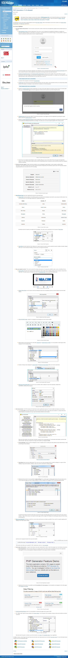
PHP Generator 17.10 (45, 17)
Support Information (6, 17)
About (4, 9)
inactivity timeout (29, 117)
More (2, 57)
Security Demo (16, 23)
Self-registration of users (23, 31)
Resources (37, 5)
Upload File (39, 342)
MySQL (60, 18)
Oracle (29, 19)
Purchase (29, 5)
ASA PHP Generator (38, 646)
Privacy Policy (64, 656)
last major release (39, 22)
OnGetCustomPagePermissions (24, 73)
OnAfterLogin (21, 82)
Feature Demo (63, 22)
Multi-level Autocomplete (43, 364)
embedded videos (46, 635)
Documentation (5, 19)
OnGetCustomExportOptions (21, 611)
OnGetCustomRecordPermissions (38, 73)
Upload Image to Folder (46, 342)
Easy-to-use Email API (20, 519)
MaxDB (48, 19)
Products (20, 5)
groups (26, 586)
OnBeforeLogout (22, 116)
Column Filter (21, 197)
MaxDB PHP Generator (56, 646)
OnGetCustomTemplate (60, 70)
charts (40, 635)
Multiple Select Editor (22, 290)
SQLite (32, 19)
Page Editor (61, 229)
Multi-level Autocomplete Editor (24, 384)
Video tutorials (5, 14)
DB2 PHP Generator (21, 646)
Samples (4, 23)
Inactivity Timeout (26, 88)
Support (33, 5)
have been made (54, 637)
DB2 (38, 19)
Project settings (36, 613)
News (16, 5)
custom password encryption (28, 119)
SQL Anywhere (42, 19)
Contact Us (59, 656)
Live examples (45, 545)
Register (65, 5)
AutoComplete (34, 364)
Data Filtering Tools (19, 195)
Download (24, 5)
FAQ (4, 22)
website (22, 586)
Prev (15, 13)
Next (65, 13)
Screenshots (5, 12)
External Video (21, 270)
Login (62, 5)
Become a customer (4, 88)
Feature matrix (5, 28)
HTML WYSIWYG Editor (23, 319)
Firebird (35, 19)
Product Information (6, 8)
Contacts (41, 5)
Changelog (5, 15)
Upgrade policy (5, 26)
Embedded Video (42, 272)
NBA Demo (23, 23)
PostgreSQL (25, 19)
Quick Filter (21, 246)
